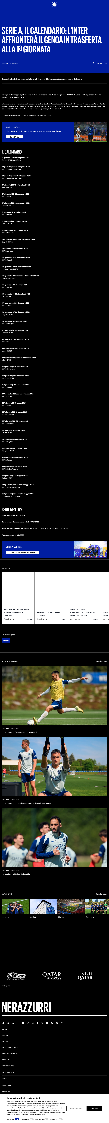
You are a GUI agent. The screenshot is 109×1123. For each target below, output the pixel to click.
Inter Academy (7, 1066)
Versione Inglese (8, 622)
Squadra (6, 628)
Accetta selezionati (76, 1108)
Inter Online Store (9, 1047)
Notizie (4, 1029)
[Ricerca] (105, 4)
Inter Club (6, 1059)
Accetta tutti (95, 1108)
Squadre (5, 1035)
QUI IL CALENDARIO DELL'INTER (22, 540)
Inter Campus (7, 1072)
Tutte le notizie (101, 649)
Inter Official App (8, 1053)
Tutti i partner (7, 986)
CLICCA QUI (15, 125)
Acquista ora (9, 607)
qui (23, 1110)
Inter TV (5, 1041)
